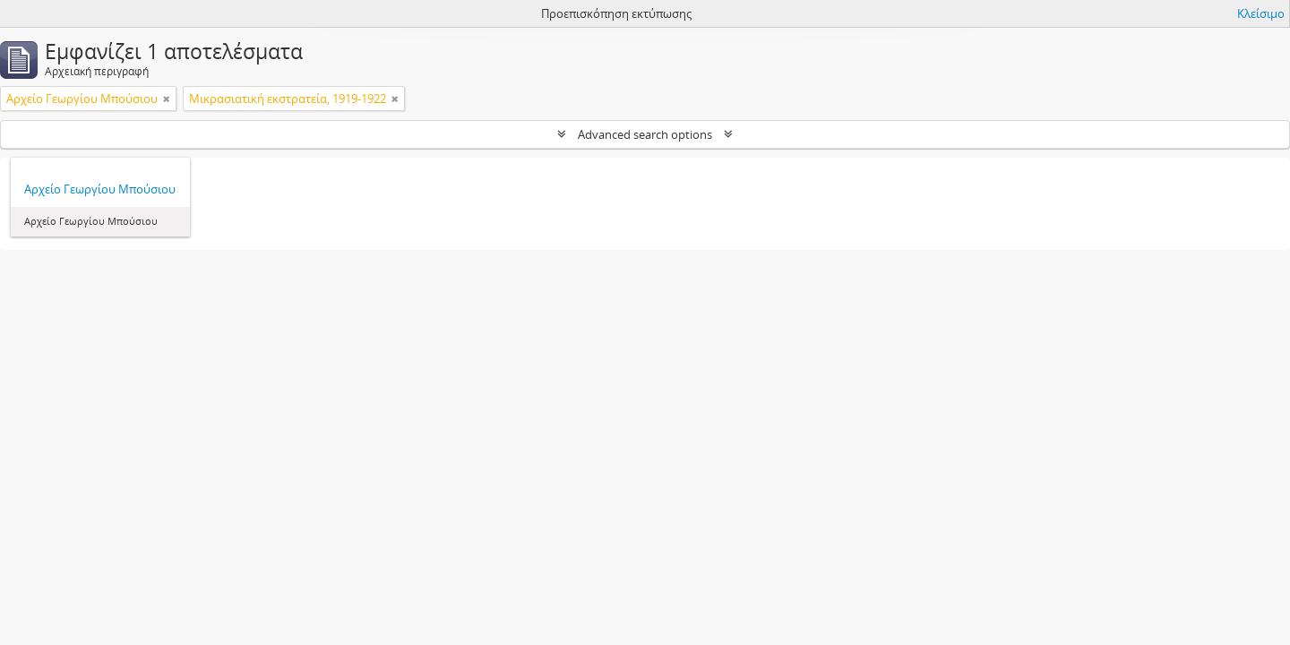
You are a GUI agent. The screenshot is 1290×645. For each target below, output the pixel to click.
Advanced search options (645, 134)
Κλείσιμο (1261, 13)
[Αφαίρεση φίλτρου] (166, 99)
